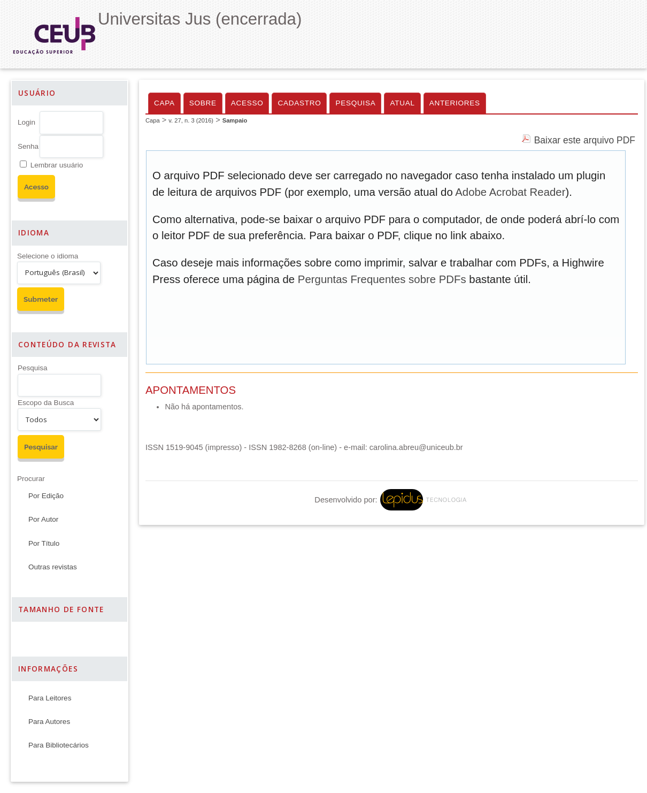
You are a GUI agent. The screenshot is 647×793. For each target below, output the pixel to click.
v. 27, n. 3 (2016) (190, 120)
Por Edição (46, 496)
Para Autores (49, 722)
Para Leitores (49, 698)
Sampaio (235, 120)
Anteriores (454, 103)
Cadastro (299, 103)
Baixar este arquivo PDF (584, 140)
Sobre (203, 103)
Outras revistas (52, 567)
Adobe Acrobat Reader (510, 192)
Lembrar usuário (56, 165)
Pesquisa (33, 368)
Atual (402, 103)
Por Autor (43, 519)
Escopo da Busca (46, 403)
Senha (28, 146)
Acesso (247, 103)
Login (26, 122)
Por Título (43, 543)
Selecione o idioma (47, 256)
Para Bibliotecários (58, 745)
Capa (164, 103)
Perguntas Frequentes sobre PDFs (382, 279)
